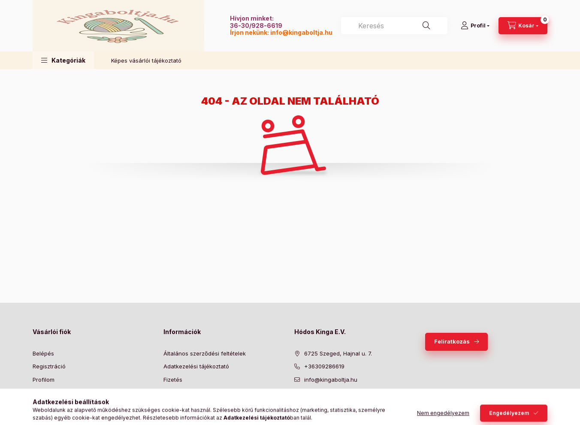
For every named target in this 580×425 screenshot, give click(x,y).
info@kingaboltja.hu (301, 32)
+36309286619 (324, 366)
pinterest (331, 401)
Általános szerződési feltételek (204, 353)
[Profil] (475, 25)
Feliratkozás (452, 341)
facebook (296, 401)
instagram (348, 401)
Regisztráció (49, 366)
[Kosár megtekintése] (522, 25)
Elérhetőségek (182, 405)
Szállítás (174, 392)
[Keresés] (426, 26)
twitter (314, 401)
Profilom (43, 379)
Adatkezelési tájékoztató (196, 366)
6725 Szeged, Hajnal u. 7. (338, 353)
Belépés (43, 353)
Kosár (40, 392)
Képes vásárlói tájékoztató (146, 60)
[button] (63, 60)
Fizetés (172, 379)
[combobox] (394, 25)
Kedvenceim (49, 405)
